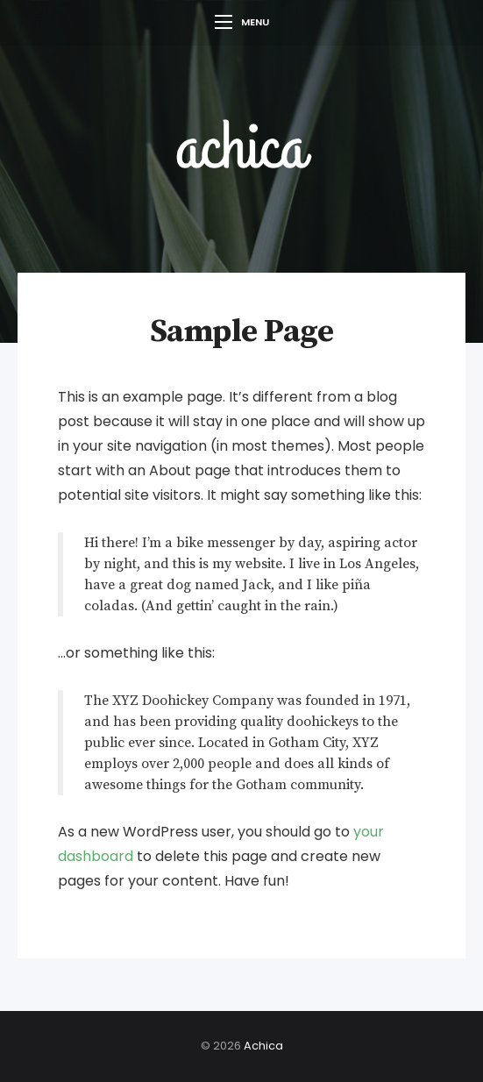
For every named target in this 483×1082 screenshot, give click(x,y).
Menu (242, 22)
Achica (263, 1045)
